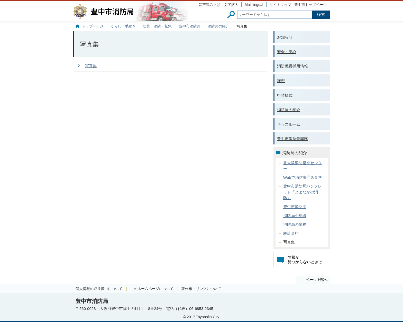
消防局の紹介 (218, 26)
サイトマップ (280, 5)
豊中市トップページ (310, 5)
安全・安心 (286, 52)
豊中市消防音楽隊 (292, 138)
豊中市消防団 (294, 206)
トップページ (92, 26)
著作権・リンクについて (201, 289)
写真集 (91, 66)
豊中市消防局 (189, 26)
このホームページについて (151, 289)
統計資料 (291, 233)
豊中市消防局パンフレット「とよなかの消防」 (302, 192)
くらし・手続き (123, 26)
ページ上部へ (316, 280)
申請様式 (284, 95)
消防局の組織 (294, 215)
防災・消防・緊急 (157, 26)
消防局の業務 (294, 224)
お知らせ (284, 37)
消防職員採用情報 (292, 66)
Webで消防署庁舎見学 (302, 177)
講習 (281, 81)
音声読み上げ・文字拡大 (218, 5)
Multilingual (254, 5)
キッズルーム (288, 124)
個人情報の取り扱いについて (99, 289)
